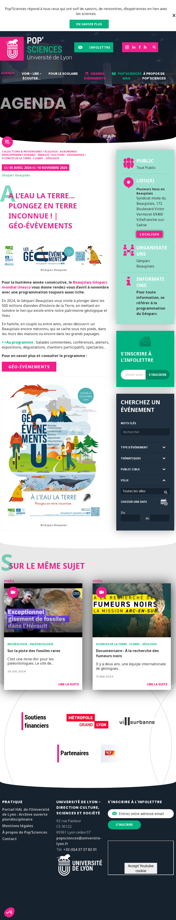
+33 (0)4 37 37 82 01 (80, 849)
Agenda (8, 73)
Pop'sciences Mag (129, 76)
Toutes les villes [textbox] (134, 491)
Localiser (149, 234)
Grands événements (95, 76)
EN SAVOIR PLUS (89, 24)
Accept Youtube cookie (141, 868)
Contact (9, 838)
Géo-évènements (29, 366)
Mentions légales (17, 825)
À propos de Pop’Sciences (154, 76)
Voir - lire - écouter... (31, 76)
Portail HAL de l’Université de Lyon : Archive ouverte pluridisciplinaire (25, 814)
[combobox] (145, 491)
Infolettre (99, 47)
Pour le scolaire (63, 73)
